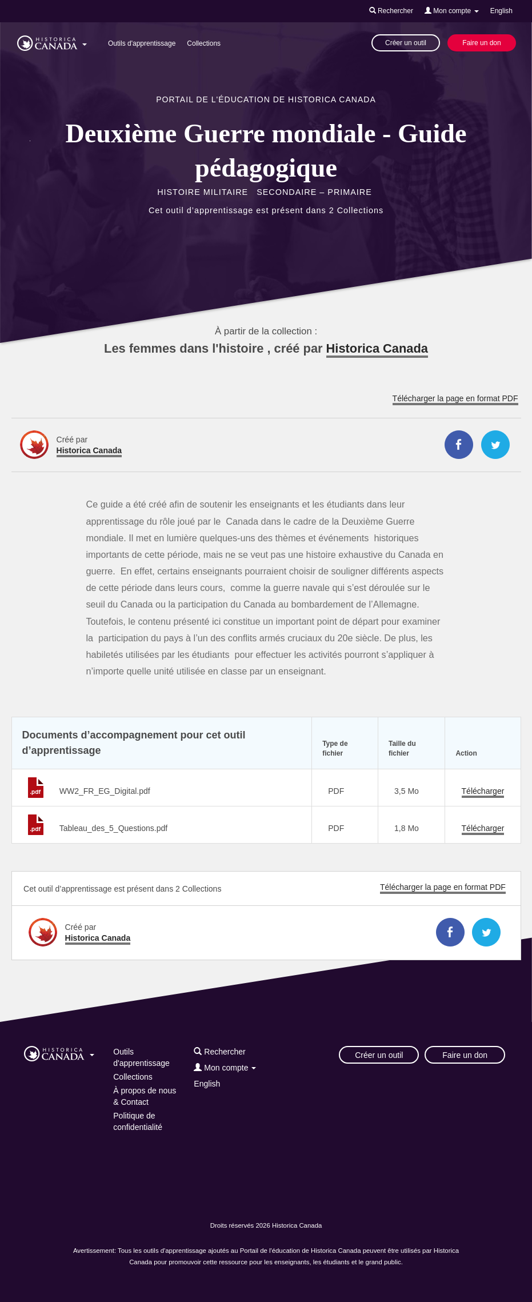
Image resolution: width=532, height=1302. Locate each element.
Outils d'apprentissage (141, 43)
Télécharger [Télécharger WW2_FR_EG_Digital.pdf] (483, 791)
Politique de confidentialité (137, 1121)
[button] (52, 41)
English (501, 11)
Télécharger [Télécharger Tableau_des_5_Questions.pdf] (483, 828)
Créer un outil (405, 43)
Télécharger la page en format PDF (455, 398)
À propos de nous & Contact (144, 1096)
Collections (204, 43)
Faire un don (481, 43)
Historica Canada (377, 348)
